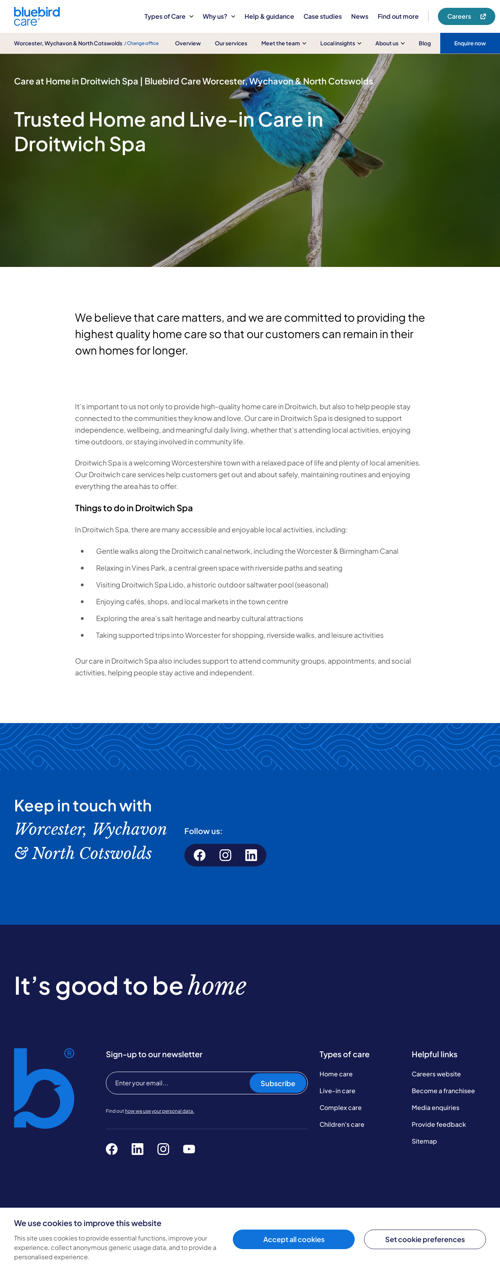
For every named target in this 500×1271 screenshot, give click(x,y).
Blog (425, 43)
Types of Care (169, 16)
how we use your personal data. (159, 1111)
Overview (188, 43)
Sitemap (424, 1141)
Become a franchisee (443, 1091)
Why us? (219, 16)
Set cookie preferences (425, 1239)
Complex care (341, 1107)
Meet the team (283, 43)
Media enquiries (435, 1107)
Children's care (342, 1124)
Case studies (323, 16)
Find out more (398, 16)
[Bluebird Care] (37, 22)
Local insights (340, 43)
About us (390, 43)
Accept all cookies (294, 1239)
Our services (231, 43)
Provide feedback (439, 1124)
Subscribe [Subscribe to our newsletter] (278, 1083)
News (359, 16)
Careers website (436, 1074)
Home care (336, 1074)
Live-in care (337, 1091)
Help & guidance (269, 16)
